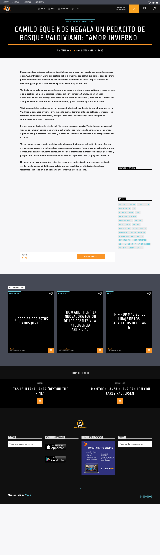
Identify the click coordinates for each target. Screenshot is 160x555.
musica (136, 275)
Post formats (139, 291)
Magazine (26, 2)
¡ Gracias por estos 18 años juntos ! (31, 371)
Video (91, 47)
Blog (53, 8)
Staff (5, 2)
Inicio (43, 8)
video (132, 298)
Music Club (124, 279)
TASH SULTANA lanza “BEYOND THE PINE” (40, 442)
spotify (132, 295)
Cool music (124, 259)
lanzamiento (125, 271)
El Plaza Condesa (127, 267)
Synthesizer (144, 295)
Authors (123, 255)
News (84, 47)
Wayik (28, 545)
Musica (76, 47)
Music (68, 47)
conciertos (143, 255)
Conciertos (14, 344)
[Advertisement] (137, 164)
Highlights (63, 344)
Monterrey (124, 275)
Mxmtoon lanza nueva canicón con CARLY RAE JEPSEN (120, 442)
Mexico (138, 271)
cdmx (132, 255)
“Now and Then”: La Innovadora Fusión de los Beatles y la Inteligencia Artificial (80, 371)
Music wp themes (127, 283)
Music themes (139, 279)
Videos (15, 2)
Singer (122, 295)
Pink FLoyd (124, 291)
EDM (138, 263)
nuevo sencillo (127, 287)
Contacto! (39, 2)
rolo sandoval (64, 399)
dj (134, 259)
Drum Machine (126, 263)
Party (140, 287)
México (141, 283)
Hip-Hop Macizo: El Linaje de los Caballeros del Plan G (129, 371)
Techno (123, 298)
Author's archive (91, 307)
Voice (139, 298)
